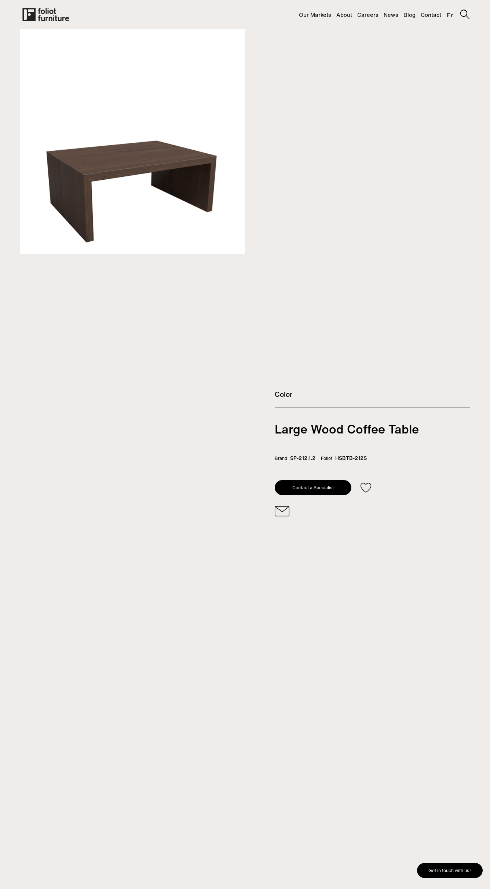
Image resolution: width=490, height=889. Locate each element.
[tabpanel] (132, 141)
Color (283, 394)
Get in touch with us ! (449, 870)
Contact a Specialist (313, 487)
